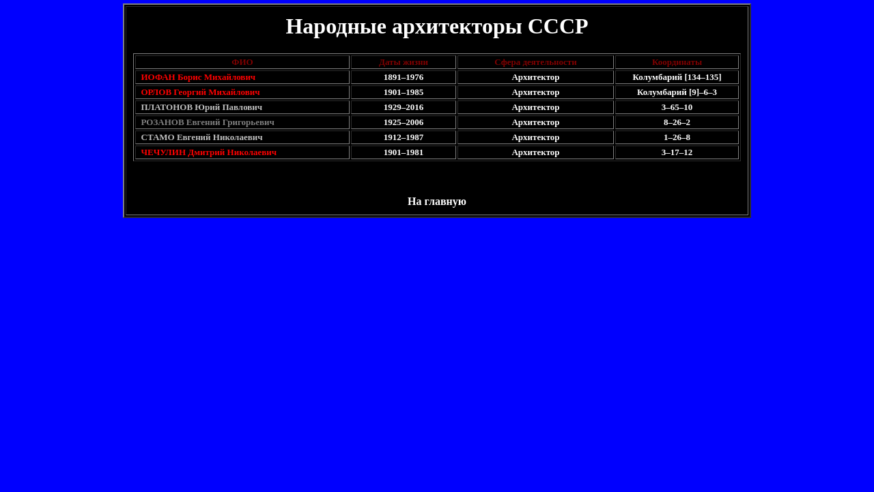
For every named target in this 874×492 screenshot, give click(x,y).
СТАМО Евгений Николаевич (202, 137)
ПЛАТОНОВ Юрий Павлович (202, 107)
